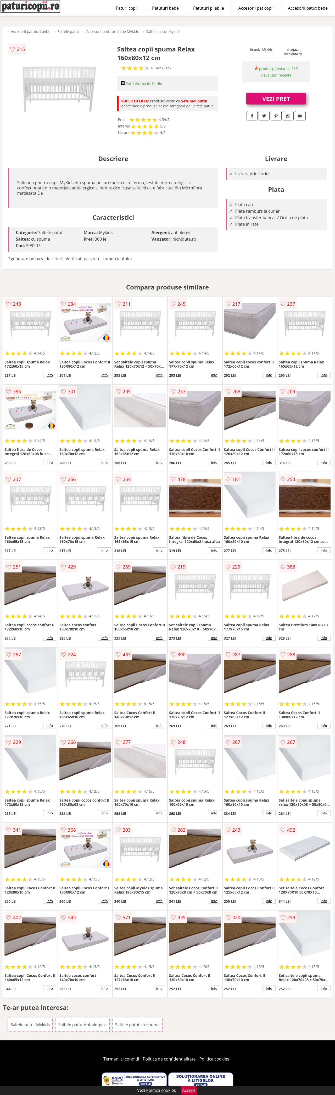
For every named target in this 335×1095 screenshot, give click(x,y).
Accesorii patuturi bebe (30, 31)
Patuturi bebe (165, 8)
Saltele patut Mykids (163, 31)
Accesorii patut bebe (308, 8)
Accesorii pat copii (255, 8)
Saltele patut (68, 31)
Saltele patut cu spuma (137, 1025)
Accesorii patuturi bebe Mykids (112, 31)
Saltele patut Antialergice (82, 1025)
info (50, 375)
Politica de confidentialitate (169, 1059)
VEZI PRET (276, 98)
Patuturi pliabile (208, 8)
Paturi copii (127, 8)
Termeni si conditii (121, 1059)
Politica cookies (214, 1059)
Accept (188, 1090)
